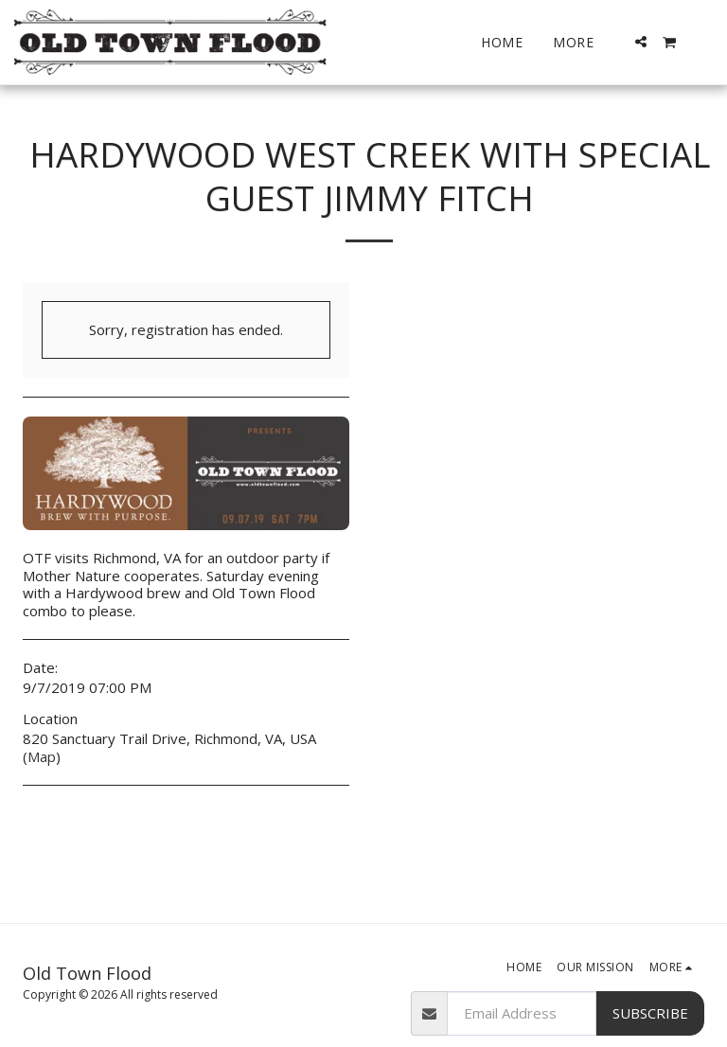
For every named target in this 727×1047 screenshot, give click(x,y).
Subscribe (650, 1012)
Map (41, 756)
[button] (641, 41)
